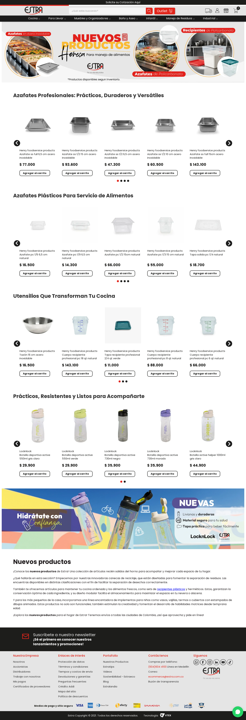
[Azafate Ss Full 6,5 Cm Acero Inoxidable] (38, 141)
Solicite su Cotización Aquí (123, 2)
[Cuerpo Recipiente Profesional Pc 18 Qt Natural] (80, 341)
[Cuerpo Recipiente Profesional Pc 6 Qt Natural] (208, 341)
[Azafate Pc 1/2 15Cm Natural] (123, 241)
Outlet (165, 11)
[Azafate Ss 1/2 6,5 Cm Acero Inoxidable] (123, 141)
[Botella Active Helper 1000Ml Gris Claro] (208, 441)
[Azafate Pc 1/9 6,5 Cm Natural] (80, 241)
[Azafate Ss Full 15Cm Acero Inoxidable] (208, 141)
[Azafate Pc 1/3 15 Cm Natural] (165, 241)
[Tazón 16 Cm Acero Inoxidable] (38, 341)
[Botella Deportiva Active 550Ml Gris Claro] (38, 441)
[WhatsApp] (237, 711)
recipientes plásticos (171, 589)
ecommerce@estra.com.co (166, 676)
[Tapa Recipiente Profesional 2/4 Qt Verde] (123, 341)
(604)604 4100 (157, 666)
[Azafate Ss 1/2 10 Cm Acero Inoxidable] (165, 141)
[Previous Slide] (4, 2)
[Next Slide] (242, 2)
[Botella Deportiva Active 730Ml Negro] (123, 441)
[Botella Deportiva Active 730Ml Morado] (165, 441)
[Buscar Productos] (149, 11)
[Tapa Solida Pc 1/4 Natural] (208, 241)
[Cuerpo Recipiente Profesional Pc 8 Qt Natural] (165, 341)
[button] (208, 12)
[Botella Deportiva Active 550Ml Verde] (80, 441)
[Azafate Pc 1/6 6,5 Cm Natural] (38, 241)
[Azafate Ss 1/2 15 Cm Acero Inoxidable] (80, 141)
